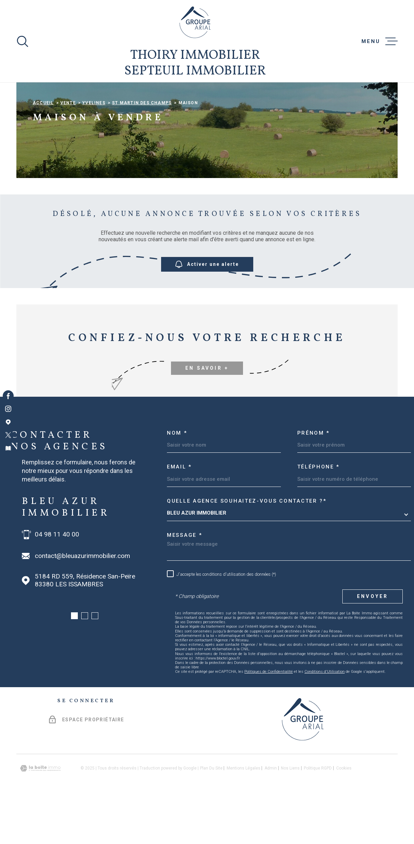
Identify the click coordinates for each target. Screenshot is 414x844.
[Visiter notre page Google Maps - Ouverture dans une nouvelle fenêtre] (8, 422)
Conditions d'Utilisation (324, 717)
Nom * (177, 478)
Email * (179, 512)
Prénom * (313, 478)
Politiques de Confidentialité (268, 717)
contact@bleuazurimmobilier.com (82, 601)
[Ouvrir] (22, 41)
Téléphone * (318, 512)
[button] (74, 661)
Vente (68, 148)
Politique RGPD (318, 813)
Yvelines (93, 148)
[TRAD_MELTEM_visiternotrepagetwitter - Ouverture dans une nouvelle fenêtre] (8, 435)
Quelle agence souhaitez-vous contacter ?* (247, 546)
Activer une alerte (207, 309)
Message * (184, 580)
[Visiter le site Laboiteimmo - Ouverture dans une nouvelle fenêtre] (40, 814)
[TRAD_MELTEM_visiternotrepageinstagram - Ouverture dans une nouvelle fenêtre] (8, 409)
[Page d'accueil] (195, 22)
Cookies (344, 814)
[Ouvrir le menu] (379, 41)
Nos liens (290, 813)
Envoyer (372, 641)
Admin (271, 813)
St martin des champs (142, 148)
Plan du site (211, 813)
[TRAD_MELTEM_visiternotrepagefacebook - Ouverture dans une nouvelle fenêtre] (8, 395)
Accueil (43, 148)
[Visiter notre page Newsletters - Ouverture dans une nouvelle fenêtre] (8, 448)
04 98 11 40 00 (57, 579)
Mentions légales (243, 813)
